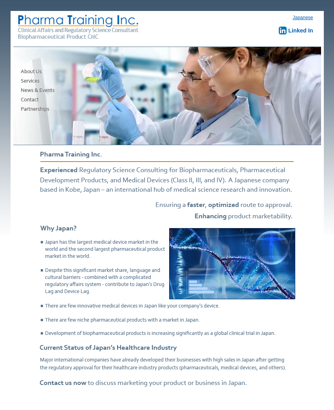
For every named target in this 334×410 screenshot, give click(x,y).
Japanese (302, 17)
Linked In (296, 30)
